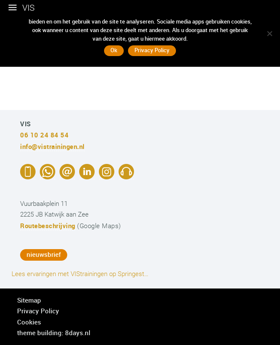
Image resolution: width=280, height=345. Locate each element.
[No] (269, 33)
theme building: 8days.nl (53, 332)
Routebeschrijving (47, 225)
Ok (113, 50)
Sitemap (29, 300)
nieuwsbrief (44, 254)
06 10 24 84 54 (44, 135)
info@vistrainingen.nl (52, 146)
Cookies (29, 322)
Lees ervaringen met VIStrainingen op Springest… (80, 274)
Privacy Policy (38, 310)
